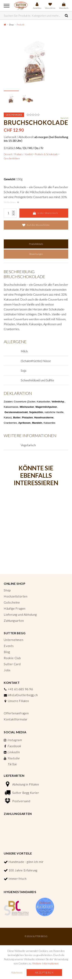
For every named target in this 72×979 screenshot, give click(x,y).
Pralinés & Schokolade (46, 154)
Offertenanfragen (16, 713)
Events (9, 646)
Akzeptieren (44, 972)
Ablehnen (17, 972)
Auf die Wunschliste (36, 225)
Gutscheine (12, 602)
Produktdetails (36, 243)
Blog (7, 652)
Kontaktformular (16, 719)
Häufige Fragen (14, 608)
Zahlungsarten (14, 620)
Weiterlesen (11, 202)
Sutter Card (12, 664)
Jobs (7, 670)
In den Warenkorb (45, 213)
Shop (11, 24)
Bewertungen (36, 254)
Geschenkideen (12, 158)
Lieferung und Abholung (20, 614)
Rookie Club (12, 658)
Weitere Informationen (45, 963)
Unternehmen (13, 639)
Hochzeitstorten (16, 596)
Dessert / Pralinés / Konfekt (18, 154)
